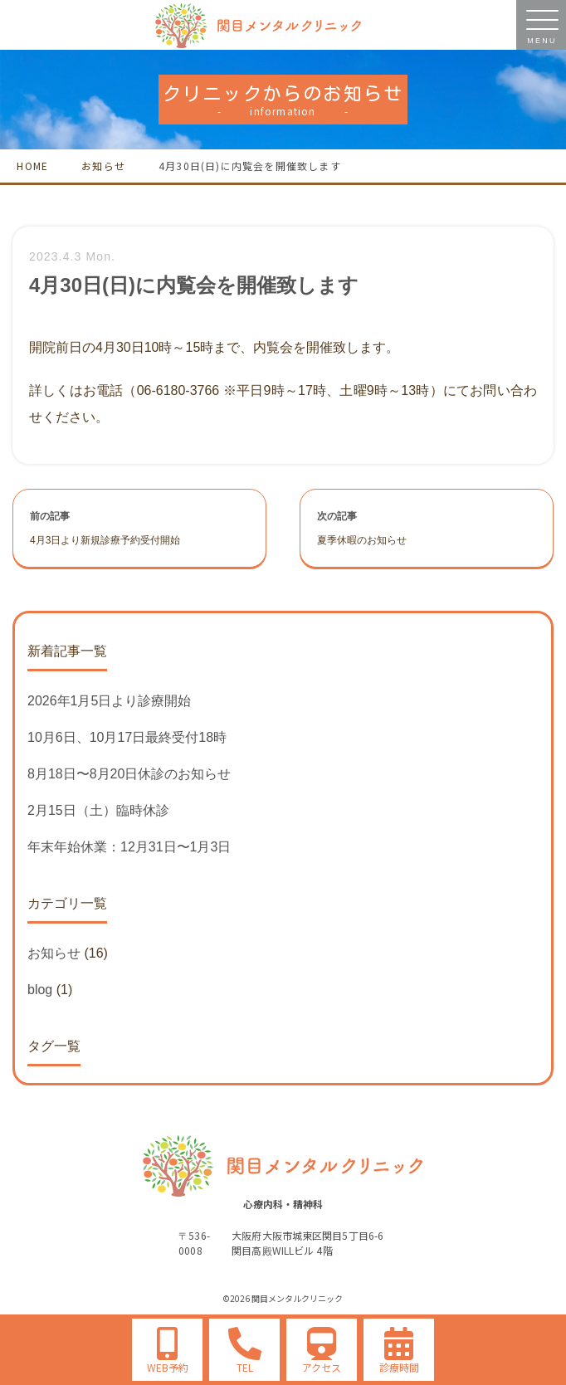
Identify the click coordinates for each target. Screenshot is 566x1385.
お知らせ (54, 953)
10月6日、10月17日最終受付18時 (127, 737)
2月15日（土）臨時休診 (98, 810)
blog (39, 990)
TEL (245, 1367)
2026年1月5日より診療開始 (109, 701)
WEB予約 (167, 1367)
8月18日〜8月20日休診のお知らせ (129, 774)
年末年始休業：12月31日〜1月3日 (129, 847)
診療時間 (399, 1367)
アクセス (321, 1367)
